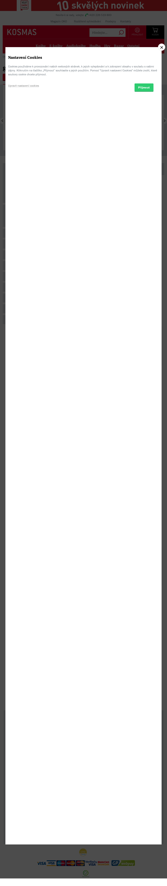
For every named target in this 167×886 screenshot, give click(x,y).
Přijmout (144, 462)
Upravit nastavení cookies (23, 460)
